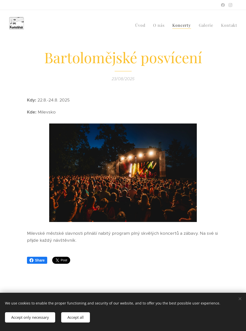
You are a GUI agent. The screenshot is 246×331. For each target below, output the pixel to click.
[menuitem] (141, 25)
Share (37, 260)
